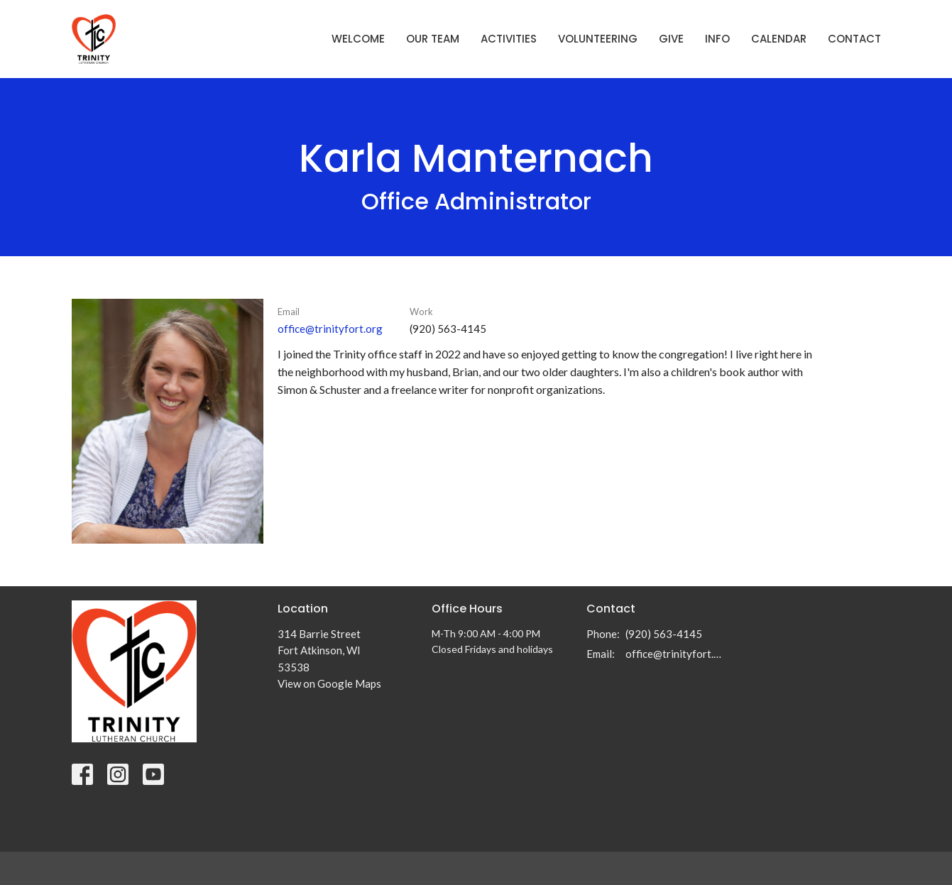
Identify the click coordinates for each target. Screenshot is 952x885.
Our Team (432, 38)
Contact (854, 38)
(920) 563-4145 (663, 633)
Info (717, 38)
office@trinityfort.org (330, 328)
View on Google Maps (329, 683)
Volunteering (598, 38)
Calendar (778, 38)
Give (671, 38)
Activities (509, 38)
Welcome (358, 38)
